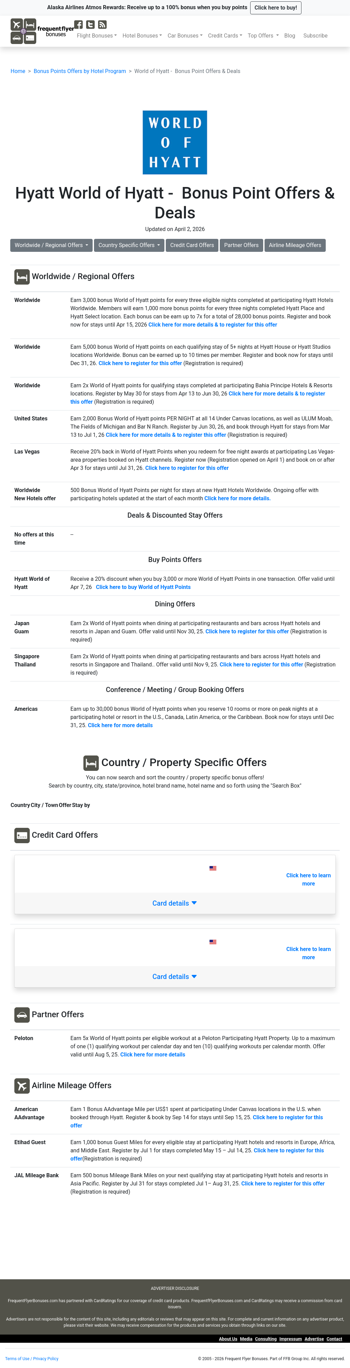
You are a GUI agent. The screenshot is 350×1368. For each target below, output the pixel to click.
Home (18, 71)
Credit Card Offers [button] (192, 245)
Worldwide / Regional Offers (49, 245)
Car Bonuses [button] (182, 35)
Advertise (314, 1338)
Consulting (266, 1338)
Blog (291, 35)
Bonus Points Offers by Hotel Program (79, 71)
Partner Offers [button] (241, 245)
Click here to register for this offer (140, 363)
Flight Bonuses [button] (95, 35)
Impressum (290, 1338)
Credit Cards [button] (223, 35)
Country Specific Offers (127, 245)
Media (246, 1338)
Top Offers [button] (261, 35)
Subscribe (317, 35)
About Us (228, 1338)
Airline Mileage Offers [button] (295, 245)
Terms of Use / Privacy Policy (31, 1358)
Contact (334, 1338)
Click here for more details (152, 1054)
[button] (275, 7)
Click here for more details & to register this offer (166, 435)
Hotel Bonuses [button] (140, 35)
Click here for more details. (237, 498)
